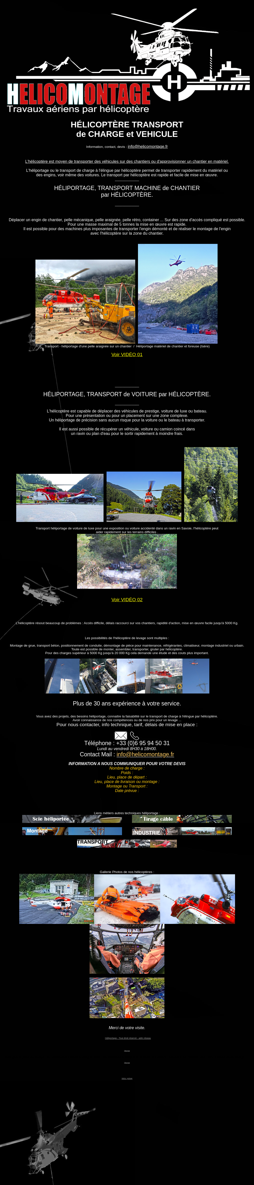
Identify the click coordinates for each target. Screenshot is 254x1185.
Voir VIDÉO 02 (127, 599)
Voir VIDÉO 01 (127, 354)
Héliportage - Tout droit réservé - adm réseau (128, 1038)
